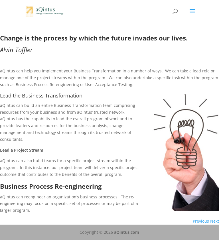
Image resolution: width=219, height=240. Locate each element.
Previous (201, 221)
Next (214, 221)
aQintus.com (126, 232)
